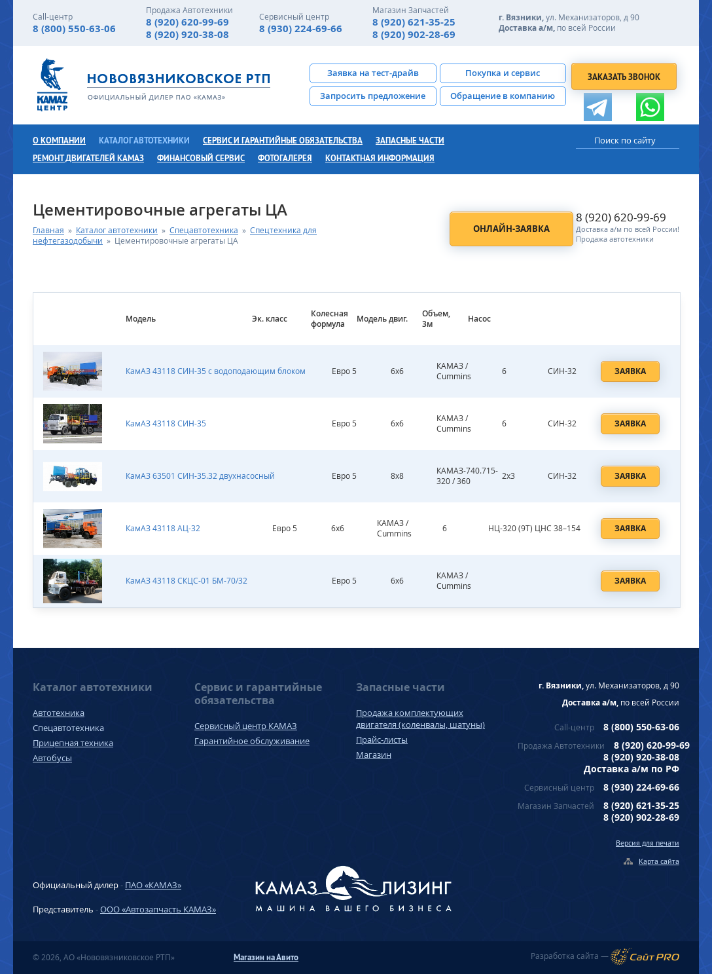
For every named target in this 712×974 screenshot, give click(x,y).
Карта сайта (659, 861)
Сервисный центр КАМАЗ (245, 726)
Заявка (630, 371)
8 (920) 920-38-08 (187, 34)
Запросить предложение (372, 96)
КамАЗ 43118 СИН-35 (166, 423)
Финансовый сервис (201, 158)
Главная (48, 230)
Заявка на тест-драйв (373, 73)
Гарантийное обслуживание (252, 741)
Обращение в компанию (502, 96)
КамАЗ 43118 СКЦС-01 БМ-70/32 (186, 580)
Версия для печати (647, 843)
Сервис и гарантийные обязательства (283, 140)
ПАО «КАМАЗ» (153, 885)
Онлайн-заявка (511, 228)
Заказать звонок (624, 77)
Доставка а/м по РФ (631, 768)
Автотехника (58, 713)
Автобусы (52, 758)
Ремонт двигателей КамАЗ (88, 158)
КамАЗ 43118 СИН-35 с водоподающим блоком (216, 371)
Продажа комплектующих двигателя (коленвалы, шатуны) (420, 718)
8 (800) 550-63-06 (74, 28)
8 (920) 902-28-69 (413, 34)
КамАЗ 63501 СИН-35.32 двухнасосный (200, 475)
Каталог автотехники (144, 140)
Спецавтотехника (203, 230)
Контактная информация (380, 158)
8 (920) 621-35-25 (413, 22)
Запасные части (410, 140)
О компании (59, 140)
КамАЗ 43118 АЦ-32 (163, 528)
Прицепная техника (73, 743)
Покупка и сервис (502, 73)
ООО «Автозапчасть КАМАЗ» (158, 909)
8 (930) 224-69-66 (300, 28)
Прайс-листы (382, 739)
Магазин (373, 754)
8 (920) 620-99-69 (187, 22)
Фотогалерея (285, 158)
